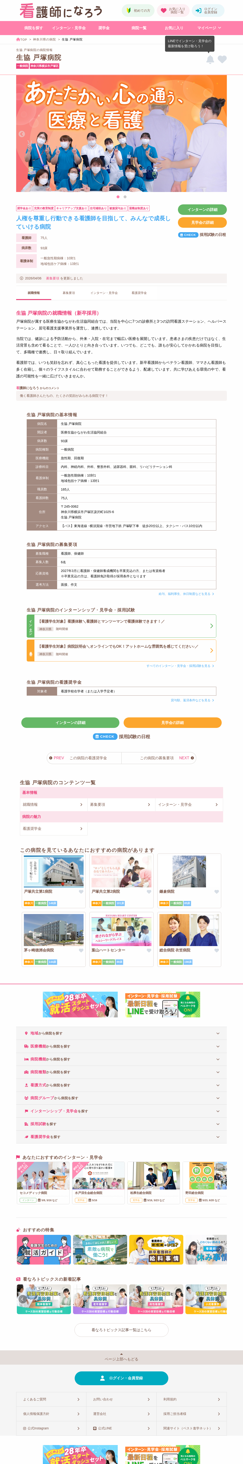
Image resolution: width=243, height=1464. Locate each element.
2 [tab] (125, 197)
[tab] (121, 1033)
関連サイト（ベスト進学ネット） (188, 1428)
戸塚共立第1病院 (38, 891)
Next (221, 134)
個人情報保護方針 (36, 1414)
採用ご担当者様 (174, 1414)
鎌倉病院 (166, 891)
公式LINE (105, 1428)
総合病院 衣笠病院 (174, 950)
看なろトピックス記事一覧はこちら (121, 1330)
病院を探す (33, 28)
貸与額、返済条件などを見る (190, 700)
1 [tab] (118, 197)
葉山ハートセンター (108, 950)
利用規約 (170, 1399)
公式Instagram (38, 1428)
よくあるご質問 (34, 1399)
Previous (22, 134)
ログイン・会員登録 (126, 1378)
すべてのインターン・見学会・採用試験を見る (178, 666)
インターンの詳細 (202, 210)
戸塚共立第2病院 (106, 891)
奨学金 (104, 28)
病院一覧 (139, 28)
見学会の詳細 (202, 222)
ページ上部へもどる (121, 1359)
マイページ (206, 28)
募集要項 (52, 278)
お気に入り (174, 28)
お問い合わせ (103, 1399)
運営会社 (99, 1414)
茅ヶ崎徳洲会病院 (39, 950)
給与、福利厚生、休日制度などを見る (184, 594)
